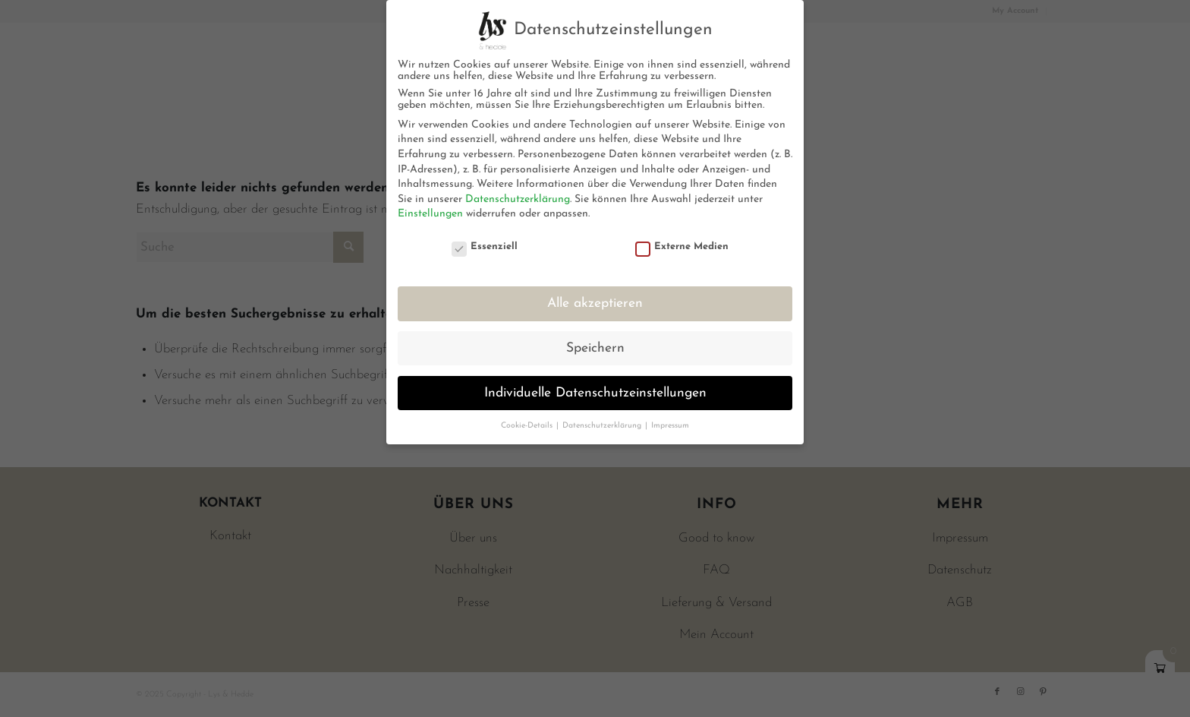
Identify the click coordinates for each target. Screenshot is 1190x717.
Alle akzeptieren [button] (595, 303)
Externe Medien (682, 246)
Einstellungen (430, 214)
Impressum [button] (670, 426)
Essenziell (485, 246)
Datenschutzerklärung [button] (603, 426)
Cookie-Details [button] (528, 426)
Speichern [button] (595, 348)
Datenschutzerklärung (517, 199)
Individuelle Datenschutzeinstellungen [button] (595, 393)
